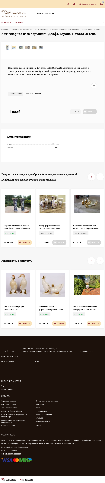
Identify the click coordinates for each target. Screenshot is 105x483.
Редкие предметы (43, 421)
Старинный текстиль (44, 414)
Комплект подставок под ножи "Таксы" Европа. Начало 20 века (86, 228)
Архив (38, 425)
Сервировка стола (8, 401)
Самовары (40, 404)
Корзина (4, 386)
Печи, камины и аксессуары (47, 401)
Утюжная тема (42, 411)
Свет (38, 408)
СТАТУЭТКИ (40, 418)
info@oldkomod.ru (87, 351)
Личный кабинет (7, 389)
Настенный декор (8, 425)
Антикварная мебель (9, 408)
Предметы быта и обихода (11, 411)
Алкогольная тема (8, 404)
